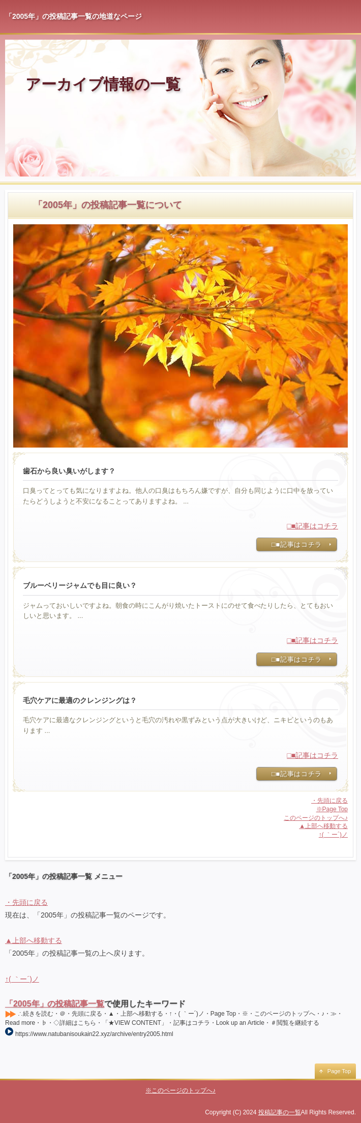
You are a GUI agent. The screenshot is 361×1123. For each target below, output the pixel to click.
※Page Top (332, 809)
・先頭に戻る (329, 800)
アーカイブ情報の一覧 (102, 84)
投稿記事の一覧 (279, 1112)
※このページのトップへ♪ (180, 1090)
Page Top (339, 1071)
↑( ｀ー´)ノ (333, 834)
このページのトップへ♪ (316, 817)
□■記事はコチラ (312, 526)
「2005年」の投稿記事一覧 (54, 1003)
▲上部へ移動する (323, 826)
